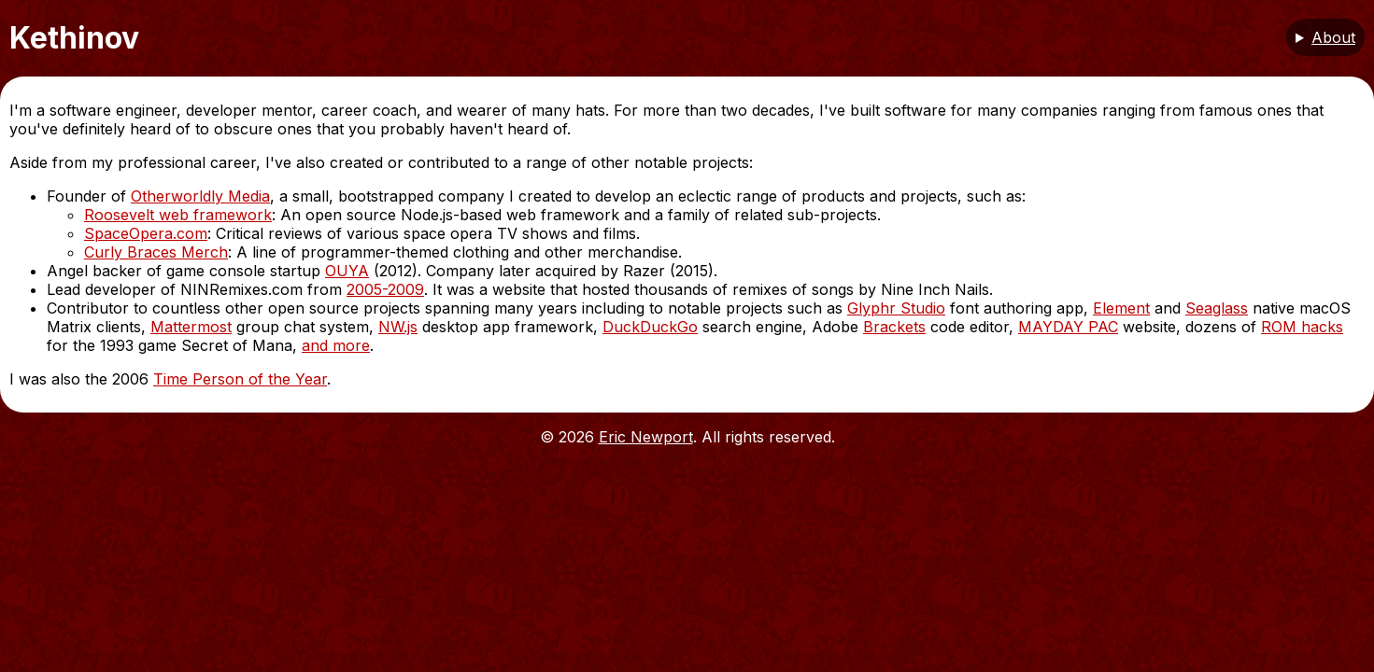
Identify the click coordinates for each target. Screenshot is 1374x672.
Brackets (894, 326)
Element (1121, 308)
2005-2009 (385, 289)
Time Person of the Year (240, 379)
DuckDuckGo (650, 326)
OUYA (347, 270)
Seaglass (1216, 308)
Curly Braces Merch (156, 252)
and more (336, 345)
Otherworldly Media (200, 196)
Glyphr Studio (896, 308)
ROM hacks (1302, 326)
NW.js (398, 326)
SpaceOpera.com (145, 233)
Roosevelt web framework (178, 214)
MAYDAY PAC (1068, 326)
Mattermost (191, 326)
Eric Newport (646, 436)
